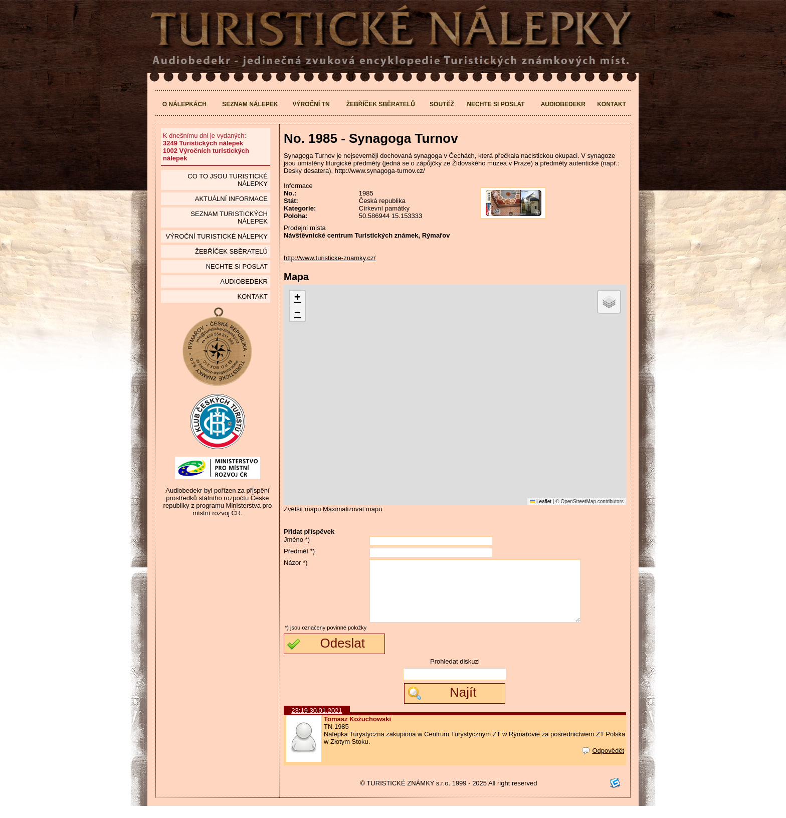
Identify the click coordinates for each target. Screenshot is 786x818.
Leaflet (540, 501)
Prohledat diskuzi (455, 673)
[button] (297, 298)
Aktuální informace (231, 198)
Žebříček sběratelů (380, 104)
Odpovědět (603, 762)
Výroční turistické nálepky (216, 236)
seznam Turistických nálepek (229, 217)
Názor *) (296, 562)
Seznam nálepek (250, 104)
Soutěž (442, 104)
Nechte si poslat (495, 104)
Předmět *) (299, 551)
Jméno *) (297, 539)
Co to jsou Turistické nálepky (227, 179)
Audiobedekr (563, 104)
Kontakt (611, 104)
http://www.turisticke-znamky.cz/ (329, 258)
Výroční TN (311, 104)
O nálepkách (184, 104)
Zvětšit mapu (302, 509)
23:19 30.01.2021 (316, 722)
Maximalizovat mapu (352, 509)
